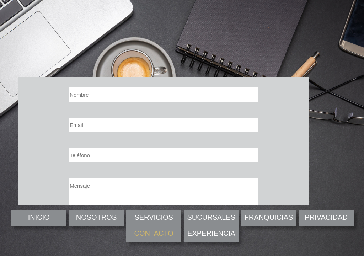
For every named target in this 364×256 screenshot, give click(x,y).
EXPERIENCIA (211, 233)
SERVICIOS (153, 217)
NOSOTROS (96, 217)
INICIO (39, 217)
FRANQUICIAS (269, 217)
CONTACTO (153, 233)
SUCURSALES (211, 217)
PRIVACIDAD (326, 217)
